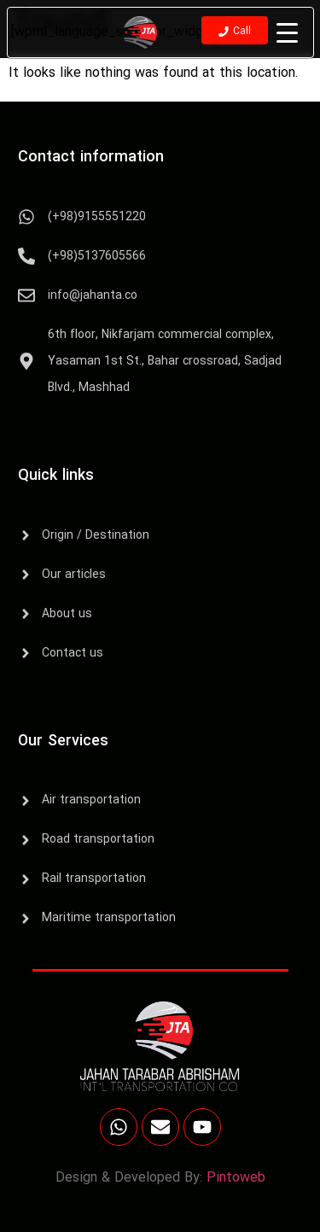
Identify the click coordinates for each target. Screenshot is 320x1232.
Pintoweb (236, 1178)
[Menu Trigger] (287, 33)
